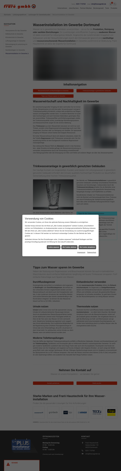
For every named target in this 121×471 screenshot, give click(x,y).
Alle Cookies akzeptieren (87, 215)
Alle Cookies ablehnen (69, 215)
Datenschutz (91, 221)
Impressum (81, 221)
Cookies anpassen (53, 215)
